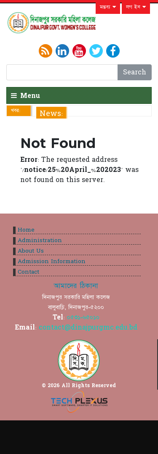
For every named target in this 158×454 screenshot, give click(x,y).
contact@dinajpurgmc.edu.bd (88, 327)
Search (134, 72)
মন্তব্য (108, 7)
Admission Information (52, 261)
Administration (40, 240)
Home (26, 230)
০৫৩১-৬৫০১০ (83, 317)
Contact (28, 272)
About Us (31, 251)
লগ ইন (136, 7)
